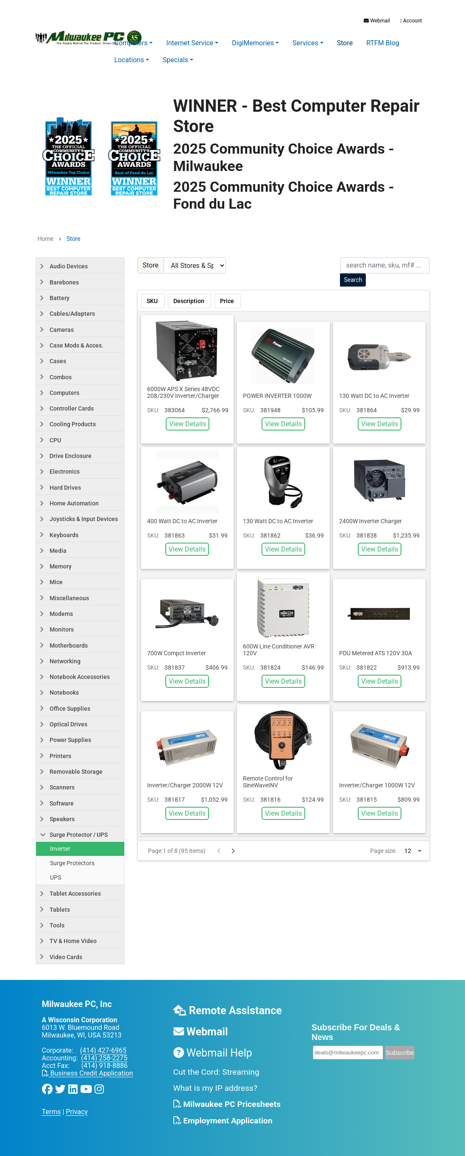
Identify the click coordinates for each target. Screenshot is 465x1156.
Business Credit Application (87, 1073)
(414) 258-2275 (104, 1058)
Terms (51, 1112)
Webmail (377, 21)
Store (345, 43)
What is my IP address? (215, 1088)
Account (410, 21)
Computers (131, 43)
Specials (175, 60)
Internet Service (189, 43)
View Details (187, 424)
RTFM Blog (382, 43)
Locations (129, 60)
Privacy (77, 1112)
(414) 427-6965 (103, 1050)
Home (46, 238)
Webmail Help (212, 1053)
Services (305, 43)
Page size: (383, 850)
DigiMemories (253, 43)
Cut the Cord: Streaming (216, 1072)
